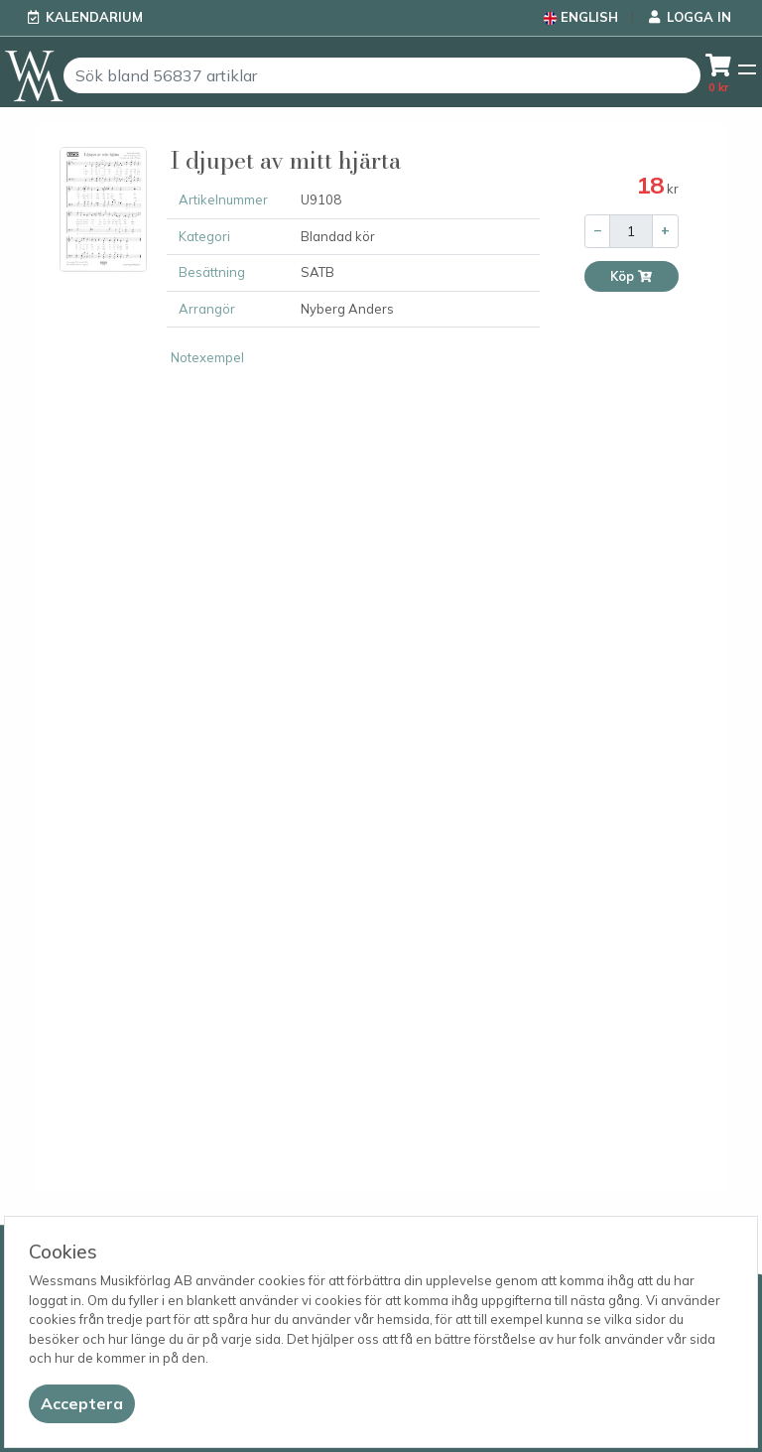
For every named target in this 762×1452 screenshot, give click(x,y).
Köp (631, 276)
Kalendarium (94, 17)
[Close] (82, 1404)
